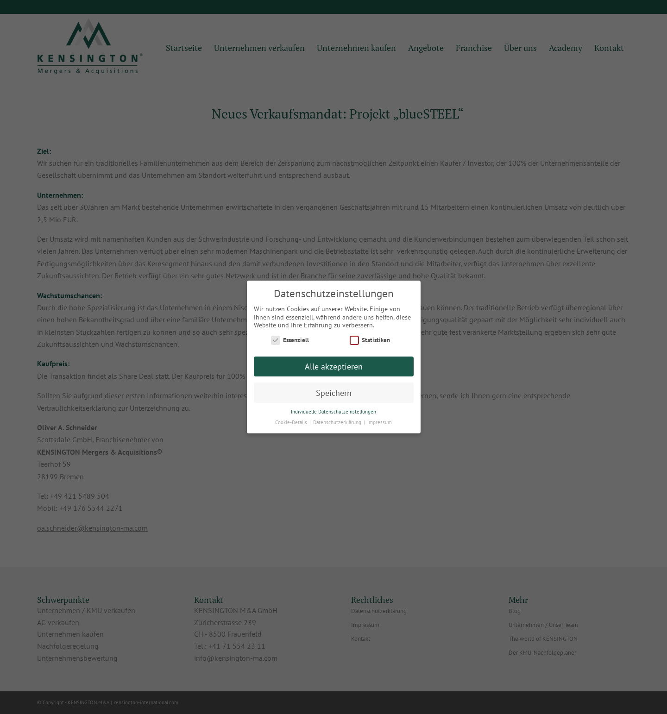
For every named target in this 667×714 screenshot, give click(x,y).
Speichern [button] (334, 393)
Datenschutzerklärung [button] (338, 422)
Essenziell (290, 340)
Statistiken (370, 340)
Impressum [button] (379, 422)
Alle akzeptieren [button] (334, 366)
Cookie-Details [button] (291, 422)
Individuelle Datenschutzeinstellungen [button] (333, 411)
